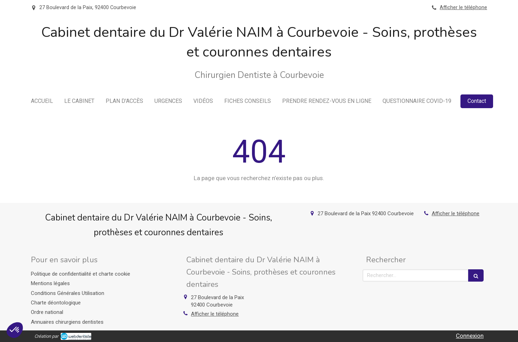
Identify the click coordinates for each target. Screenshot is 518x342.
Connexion (470, 335)
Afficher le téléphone (463, 8)
